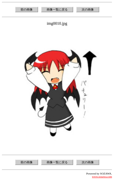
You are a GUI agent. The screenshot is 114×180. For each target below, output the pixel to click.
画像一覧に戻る (57, 9)
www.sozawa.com (102, 176)
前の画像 (27, 9)
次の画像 (88, 9)
